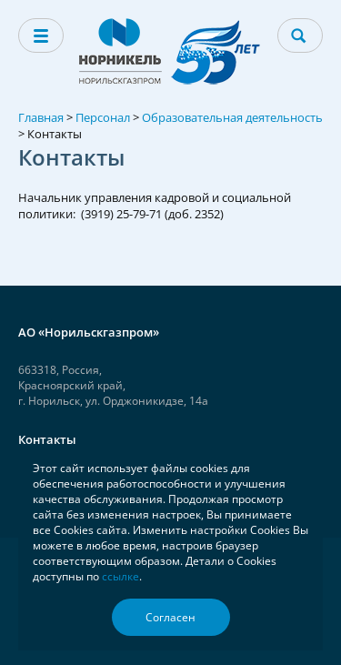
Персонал (102, 117)
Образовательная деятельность (232, 117)
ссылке (120, 576)
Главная (41, 117)
